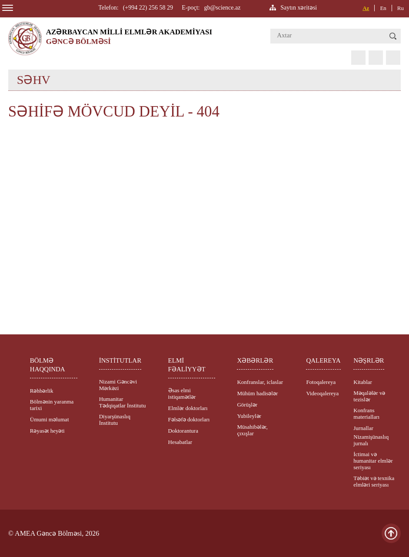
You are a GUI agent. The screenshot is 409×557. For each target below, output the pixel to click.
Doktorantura (183, 430)
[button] (392, 36)
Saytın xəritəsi (298, 7)
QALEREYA (323, 360)
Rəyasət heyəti (47, 430)
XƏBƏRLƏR (255, 360)
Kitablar (362, 382)
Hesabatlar (180, 442)
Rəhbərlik (41, 390)
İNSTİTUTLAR (120, 360)
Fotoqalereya (321, 382)
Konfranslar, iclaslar (260, 382)
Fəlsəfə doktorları (189, 419)
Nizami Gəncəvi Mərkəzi (118, 384)
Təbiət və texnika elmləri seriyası (373, 481)
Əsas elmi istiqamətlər (182, 393)
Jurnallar (363, 428)
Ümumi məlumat (49, 419)
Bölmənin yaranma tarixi (52, 404)
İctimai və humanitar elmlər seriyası (372, 460)
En (383, 8)
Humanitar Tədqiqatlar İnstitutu (122, 402)
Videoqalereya (322, 393)
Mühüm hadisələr (257, 393)
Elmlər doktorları (188, 408)
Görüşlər (247, 404)
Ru (400, 8)
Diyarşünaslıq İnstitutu (114, 419)
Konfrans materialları (366, 413)
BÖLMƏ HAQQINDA (47, 365)
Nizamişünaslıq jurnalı (371, 440)
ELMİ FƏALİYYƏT (187, 365)
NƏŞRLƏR (368, 360)
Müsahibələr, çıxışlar (252, 430)
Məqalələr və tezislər (369, 396)
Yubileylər (249, 416)
